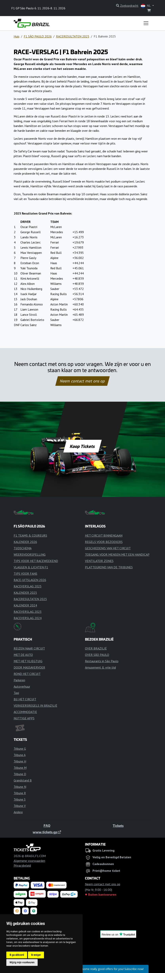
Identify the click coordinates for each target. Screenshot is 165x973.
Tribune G (20, 749)
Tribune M (20, 768)
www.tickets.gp (47, 832)
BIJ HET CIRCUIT (25, 699)
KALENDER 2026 (25, 542)
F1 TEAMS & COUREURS (30, 535)
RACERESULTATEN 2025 (72, 36)
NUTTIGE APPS (24, 718)
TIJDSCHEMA (22, 548)
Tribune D (20, 774)
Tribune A (20, 755)
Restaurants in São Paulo (101, 661)
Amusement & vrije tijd (100, 667)
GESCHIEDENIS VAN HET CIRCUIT (108, 548)
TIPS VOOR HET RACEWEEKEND (36, 561)
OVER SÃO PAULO (97, 655)
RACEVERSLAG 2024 (28, 618)
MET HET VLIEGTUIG (28, 661)
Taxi (16, 693)
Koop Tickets (82, 446)
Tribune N (20, 787)
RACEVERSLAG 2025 (28, 586)
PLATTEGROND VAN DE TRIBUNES (109, 567)
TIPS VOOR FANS (25, 574)
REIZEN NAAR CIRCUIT (29, 648)
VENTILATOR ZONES (99, 561)
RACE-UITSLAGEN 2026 (30, 580)
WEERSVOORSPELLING (30, 554)
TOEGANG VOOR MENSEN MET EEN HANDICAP (117, 554)
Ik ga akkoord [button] (17, 955)
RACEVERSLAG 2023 (28, 612)
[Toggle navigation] (146, 23)
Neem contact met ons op (82, 381)
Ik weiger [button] (36, 955)
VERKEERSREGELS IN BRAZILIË (35, 705)
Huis (16, 36)
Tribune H (20, 761)
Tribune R (20, 793)
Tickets (118, 825)
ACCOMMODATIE (25, 712)
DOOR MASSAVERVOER (29, 667)
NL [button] (146, 6)
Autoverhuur (22, 686)
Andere (18, 812)
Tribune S (20, 799)
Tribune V (20, 806)
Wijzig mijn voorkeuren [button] (22, 962)
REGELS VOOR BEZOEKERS (104, 542)
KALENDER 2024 (25, 605)
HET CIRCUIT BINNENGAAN (103, 535)
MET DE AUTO (23, 655)
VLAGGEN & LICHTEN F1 (31, 567)
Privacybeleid (22, 865)
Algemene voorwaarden (29, 861)
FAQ (47, 825)
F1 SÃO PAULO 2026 (38, 36)
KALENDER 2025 (25, 593)
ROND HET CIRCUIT (27, 674)
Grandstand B (23, 780)
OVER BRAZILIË (96, 648)
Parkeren (19, 680)
